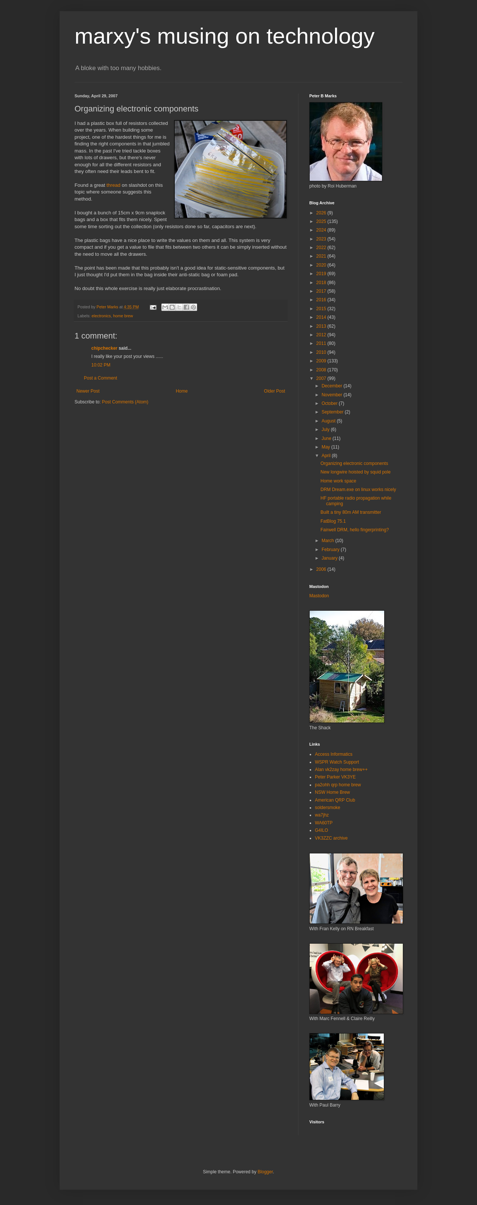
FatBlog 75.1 (333, 521)
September (333, 412)
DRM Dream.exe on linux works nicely (358, 489)
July (326, 429)
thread (113, 185)
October (330, 403)
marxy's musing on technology (225, 35)
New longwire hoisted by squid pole (355, 472)
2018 (322, 282)
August (329, 421)
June (327, 438)
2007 (322, 378)
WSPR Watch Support (337, 762)
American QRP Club (335, 800)
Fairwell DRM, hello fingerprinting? (354, 529)
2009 (322, 361)
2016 (322, 299)
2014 (322, 317)
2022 (322, 247)
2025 (322, 221)
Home (182, 391)
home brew (123, 316)
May (326, 447)
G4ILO (321, 830)
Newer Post (87, 391)
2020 (322, 265)
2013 (322, 326)
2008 (322, 369)
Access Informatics (334, 754)
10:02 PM (100, 365)
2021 (322, 256)
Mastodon (319, 595)
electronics (101, 316)
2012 (322, 334)
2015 (322, 308)
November (333, 394)
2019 (322, 273)
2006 (322, 569)
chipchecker (104, 348)
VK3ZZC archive (331, 838)
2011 (322, 343)
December (333, 385)
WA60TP (324, 822)
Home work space (338, 481)
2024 (322, 230)
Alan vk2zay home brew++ (341, 769)
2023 (322, 239)
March (328, 540)
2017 (322, 291)
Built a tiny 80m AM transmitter (350, 512)
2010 (322, 352)
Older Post (274, 391)
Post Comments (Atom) (125, 402)
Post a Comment (100, 378)
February (331, 549)
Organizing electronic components (354, 463)
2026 (322, 212)
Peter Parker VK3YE (335, 777)
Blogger (265, 1171)
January (330, 558)
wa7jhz (322, 815)
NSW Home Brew (332, 792)
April (327, 455)
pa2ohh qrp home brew (338, 784)
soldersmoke (327, 807)
